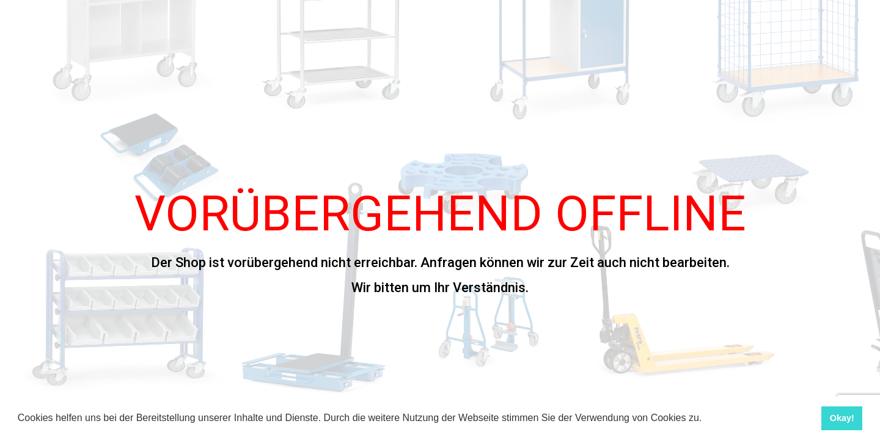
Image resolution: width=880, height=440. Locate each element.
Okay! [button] (842, 418)
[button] (706, 419)
